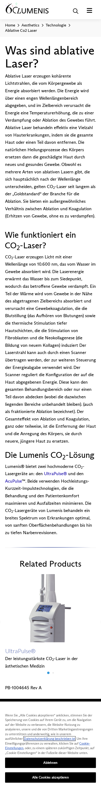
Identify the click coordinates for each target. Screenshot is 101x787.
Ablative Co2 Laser (21, 30)
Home (10, 25)
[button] (76, 11)
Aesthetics (30, 25)
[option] (50, 622)
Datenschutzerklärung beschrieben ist (49, 739)
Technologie (56, 25)
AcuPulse (13, 481)
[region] (50, 744)
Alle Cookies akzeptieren (50, 777)
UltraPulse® (55, 473)
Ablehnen (50, 763)
